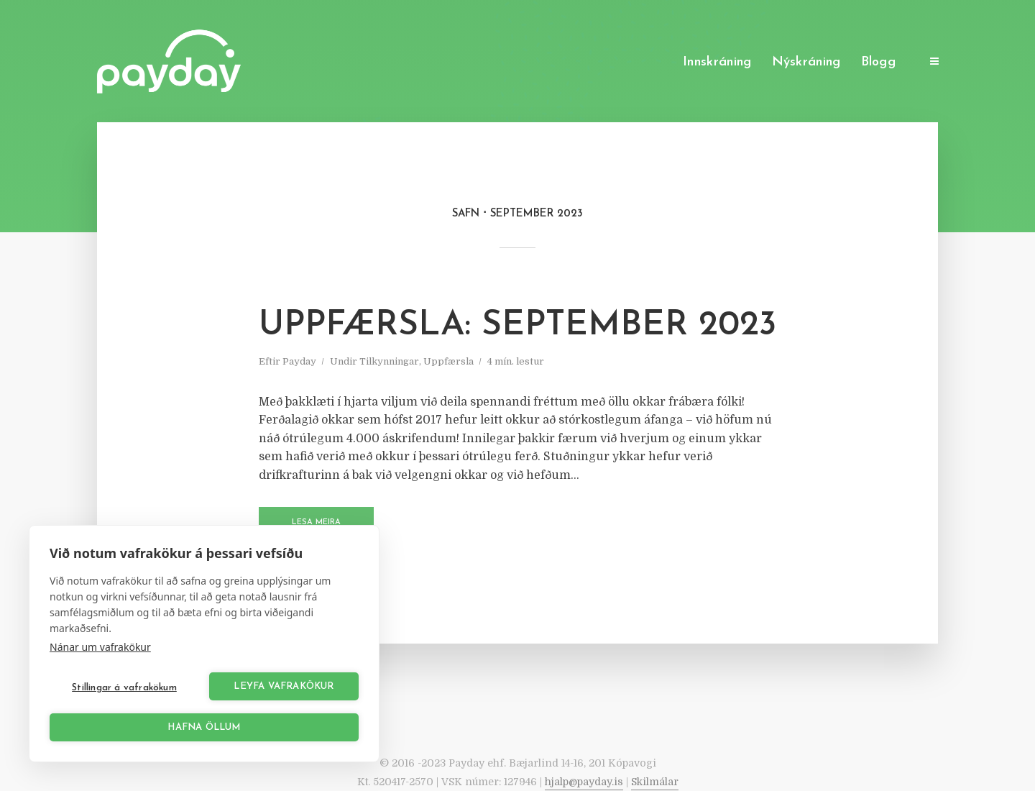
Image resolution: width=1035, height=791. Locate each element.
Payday (299, 361)
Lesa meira (316, 522)
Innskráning (717, 62)
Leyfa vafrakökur (284, 686)
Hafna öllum (203, 727)
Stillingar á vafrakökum (124, 687)
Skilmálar (654, 781)
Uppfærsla (448, 361)
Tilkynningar (389, 361)
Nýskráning (806, 62)
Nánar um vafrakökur (100, 647)
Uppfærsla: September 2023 (517, 325)
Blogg (878, 62)
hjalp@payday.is (584, 781)
